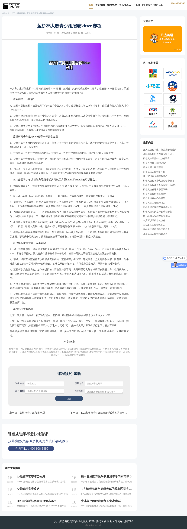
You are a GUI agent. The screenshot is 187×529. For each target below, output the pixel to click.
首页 (91, 5)
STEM (136, 5)
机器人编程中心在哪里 (154, 198)
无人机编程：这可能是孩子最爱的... (160, 149)
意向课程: (20, 391)
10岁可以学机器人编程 (154, 220)
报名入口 (158, 5)
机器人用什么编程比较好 (155, 163)
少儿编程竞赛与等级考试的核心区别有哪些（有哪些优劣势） (106, 488)
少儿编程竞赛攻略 (28, 488)
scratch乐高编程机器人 (154, 225)
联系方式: (79, 383)
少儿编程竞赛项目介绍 (31, 476)
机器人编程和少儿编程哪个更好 (158, 180)
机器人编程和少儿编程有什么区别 (159, 185)
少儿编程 (100, 5)
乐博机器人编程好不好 (154, 172)
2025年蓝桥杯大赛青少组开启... (158, 154)
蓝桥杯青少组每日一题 (32, 412)
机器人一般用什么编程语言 (156, 158)
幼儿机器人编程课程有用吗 (156, 216)
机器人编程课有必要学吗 (155, 189)
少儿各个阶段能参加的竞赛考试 (101, 501)
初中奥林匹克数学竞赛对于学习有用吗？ (106, 476)
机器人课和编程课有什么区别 (157, 207)
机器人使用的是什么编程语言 (157, 211)
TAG (130, 521)
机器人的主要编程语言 (154, 203)
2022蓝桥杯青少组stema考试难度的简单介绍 (105, 412)
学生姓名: (20, 383)
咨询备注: (79, 391)
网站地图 (123, 521)
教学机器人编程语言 (153, 167)
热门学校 (147, 5)
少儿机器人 (125, 5)
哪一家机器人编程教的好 (155, 176)
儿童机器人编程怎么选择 (155, 234)
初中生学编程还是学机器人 (156, 229)
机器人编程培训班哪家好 (155, 194)
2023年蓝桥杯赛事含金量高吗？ (37, 501)
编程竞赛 (112, 5)
